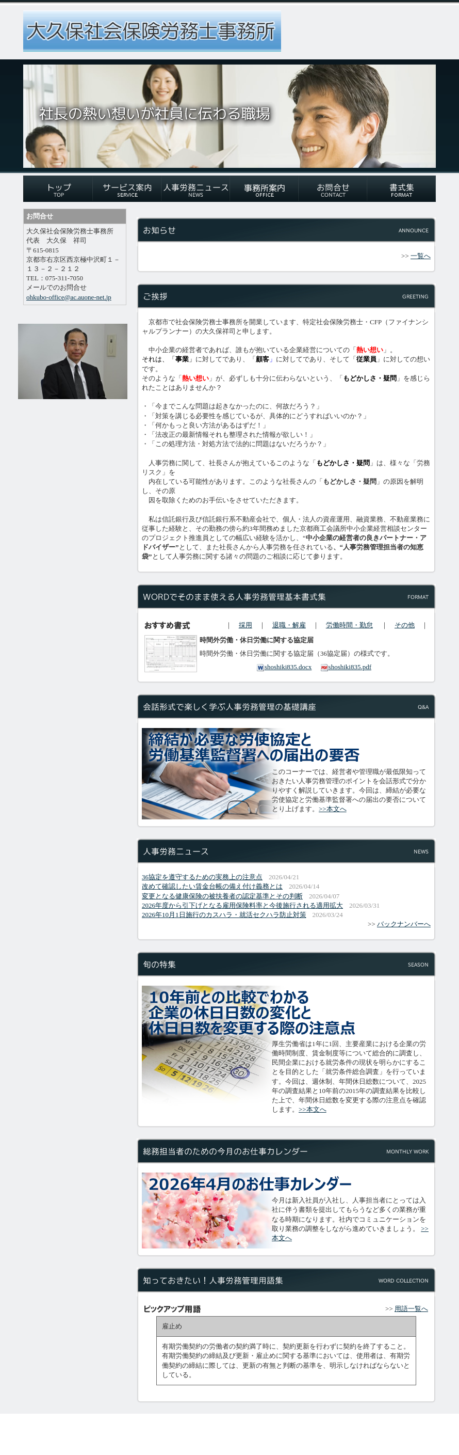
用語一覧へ (411, 1308)
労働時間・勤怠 (349, 625)
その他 (405, 625)
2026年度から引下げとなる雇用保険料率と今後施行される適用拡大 (242, 905)
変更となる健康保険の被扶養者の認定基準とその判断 (222, 896)
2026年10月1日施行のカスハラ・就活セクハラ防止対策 (224, 915)
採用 (245, 625)
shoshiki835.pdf (345, 667)
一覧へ (421, 256)
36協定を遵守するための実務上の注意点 (202, 877)
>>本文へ (333, 809)
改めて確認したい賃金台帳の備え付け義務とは (212, 886)
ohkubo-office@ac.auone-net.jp (68, 297)
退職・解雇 (289, 625)
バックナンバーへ (404, 924)
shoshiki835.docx (284, 667)
